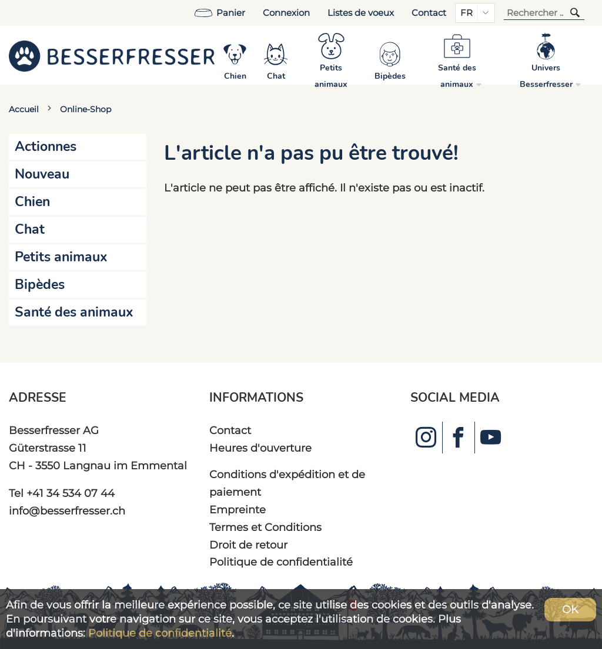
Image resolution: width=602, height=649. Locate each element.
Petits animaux (61, 257)
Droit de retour (248, 545)
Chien (32, 202)
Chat (30, 229)
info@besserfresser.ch (67, 511)
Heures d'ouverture (260, 448)
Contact (429, 13)
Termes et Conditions (265, 527)
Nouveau (42, 174)
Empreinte (237, 509)
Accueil (24, 109)
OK (570, 609)
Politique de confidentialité (281, 562)
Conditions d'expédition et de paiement (287, 483)
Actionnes (45, 146)
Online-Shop (85, 109)
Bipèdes (40, 284)
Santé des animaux (74, 312)
